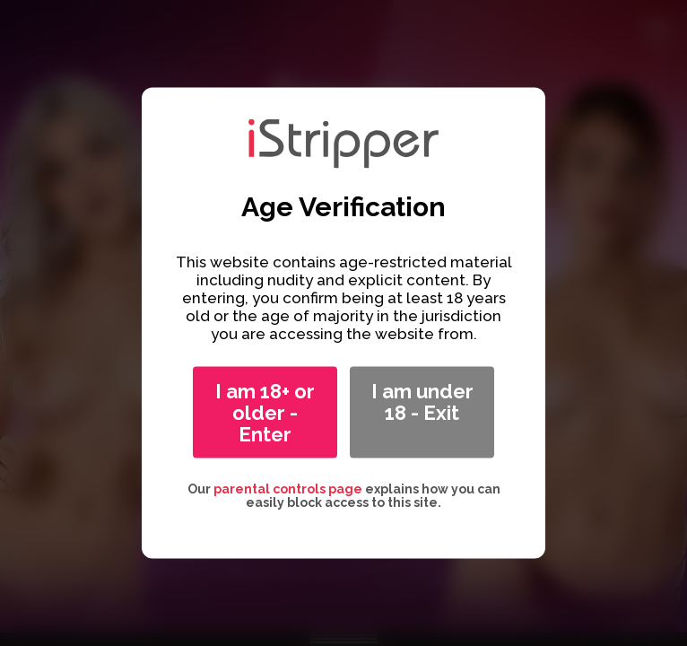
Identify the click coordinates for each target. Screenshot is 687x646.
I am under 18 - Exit (422, 402)
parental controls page (287, 489)
